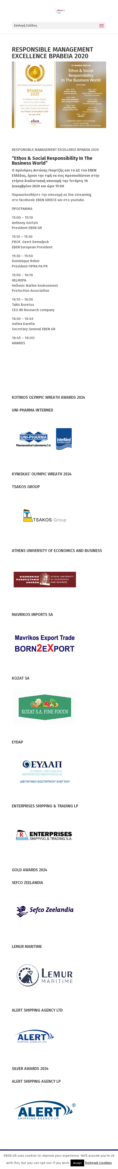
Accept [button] (77, 1163)
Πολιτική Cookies (98, 1163)
